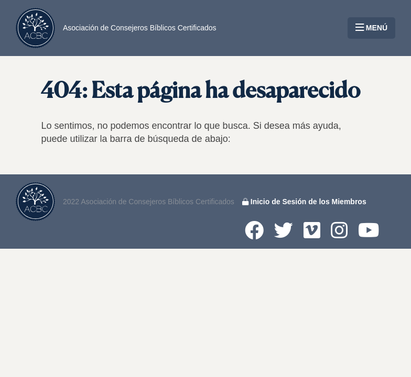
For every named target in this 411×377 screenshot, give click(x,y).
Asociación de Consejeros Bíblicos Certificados (140, 28)
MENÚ (371, 28)
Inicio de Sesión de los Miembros (304, 201)
